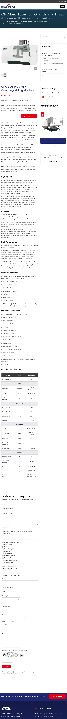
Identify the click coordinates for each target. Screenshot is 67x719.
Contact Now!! (57, 696)
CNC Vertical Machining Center (49, 70)
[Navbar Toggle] (62, 6)
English (63, 2)
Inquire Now (29, 116)
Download (47, 97)
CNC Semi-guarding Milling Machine (51, 59)
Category (15, 21)
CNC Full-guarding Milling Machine (12, 23)
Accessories (45, 76)
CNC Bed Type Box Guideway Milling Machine (34, 21)
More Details (53, 161)
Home (8, 21)
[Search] (51, 36)
